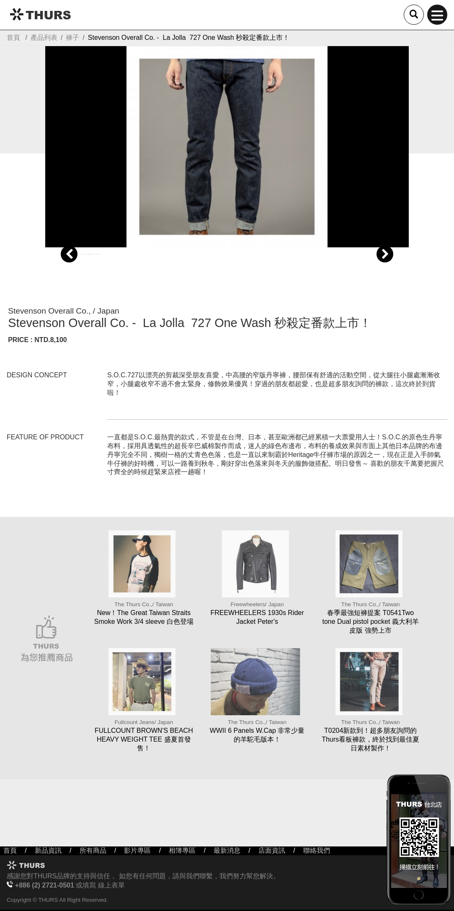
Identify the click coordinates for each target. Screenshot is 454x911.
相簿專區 (182, 850)
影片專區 (137, 850)
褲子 (72, 37)
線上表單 (111, 885)
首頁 (13, 37)
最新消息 (227, 850)
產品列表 (44, 37)
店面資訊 (271, 850)
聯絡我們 (316, 850)
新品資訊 (48, 850)
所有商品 (93, 850)
